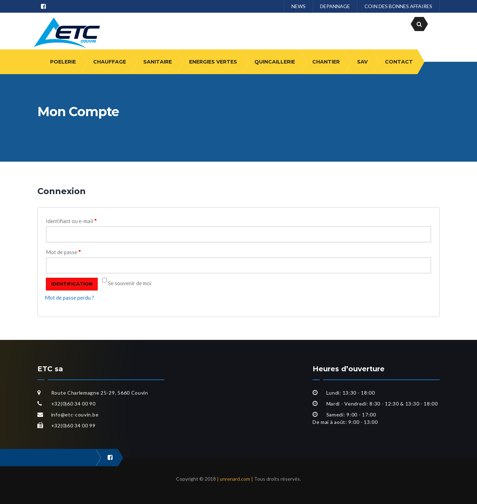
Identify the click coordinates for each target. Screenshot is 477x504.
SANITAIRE (157, 62)
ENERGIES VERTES (213, 62)
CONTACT (399, 62)
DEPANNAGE (335, 6)
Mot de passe (63, 252)
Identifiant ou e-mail (71, 221)
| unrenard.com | (235, 479)
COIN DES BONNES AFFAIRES (398, 6)
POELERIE (63, 62)
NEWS (298, 6)
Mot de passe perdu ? (69, 297)
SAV (362, 62)
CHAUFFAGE (109, 62)
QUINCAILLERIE (274, 62)
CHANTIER (326, 62)
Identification (71, 284)
